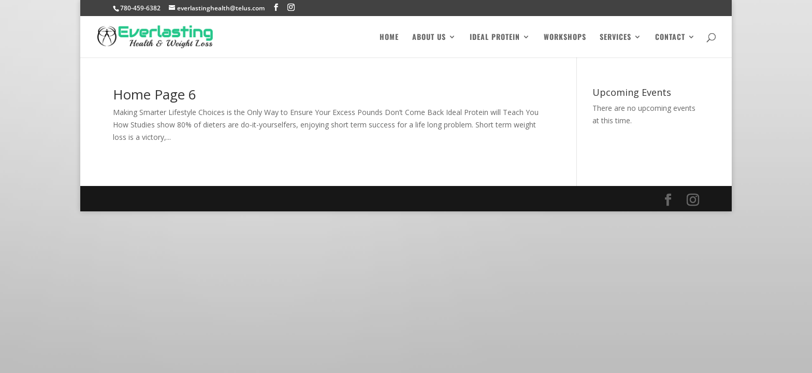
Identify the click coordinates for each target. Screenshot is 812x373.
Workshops (565, 37)
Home (389, 37)
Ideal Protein (495, 37)
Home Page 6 (154, 94)
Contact (670, 37)
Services (615, 37)
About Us (429, 37)
